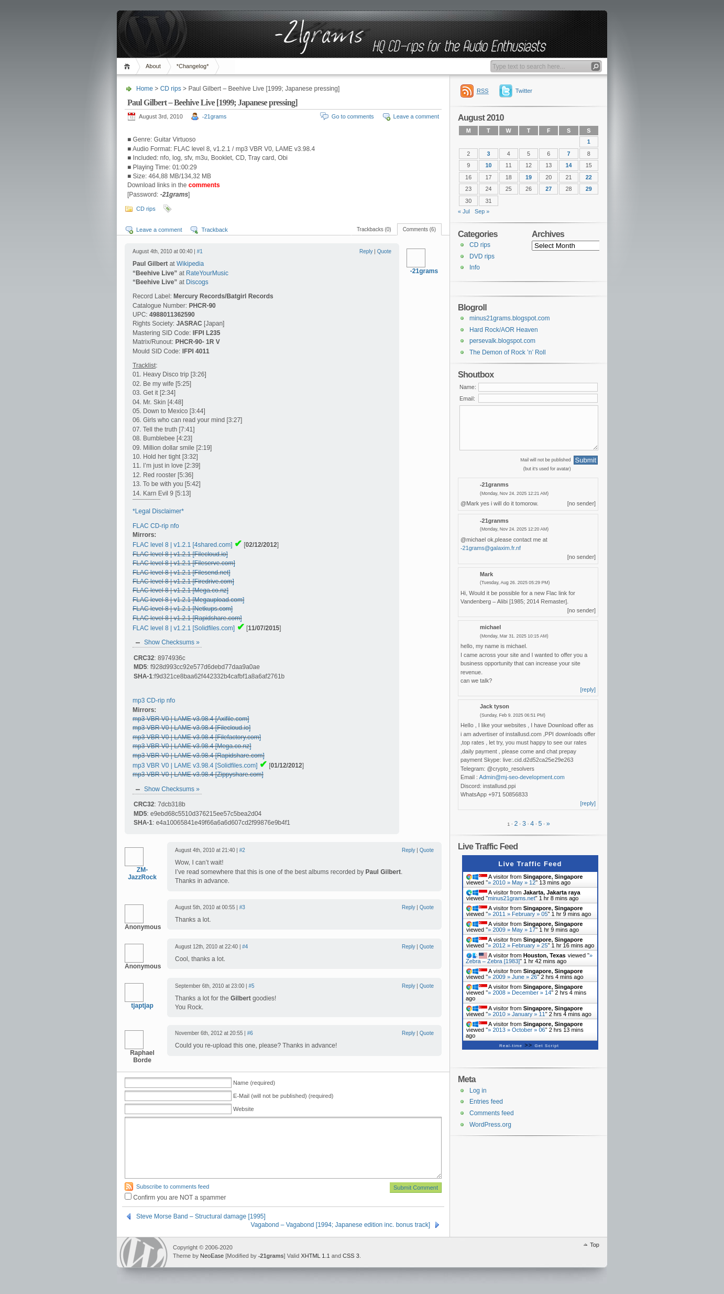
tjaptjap (142, 1005)
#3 (242, 907)
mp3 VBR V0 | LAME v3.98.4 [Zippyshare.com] (198, 774)
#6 (250, 1033)
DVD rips (482, 256)
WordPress (143, 1252)
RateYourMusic (207, 273)
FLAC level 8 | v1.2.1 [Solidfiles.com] (184, 628)
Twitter (523, 91)
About (153, 66)
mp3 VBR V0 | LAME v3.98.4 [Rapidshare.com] (199, 755)
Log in (478, 1090)
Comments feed (491, 1113)
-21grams (214, 116)
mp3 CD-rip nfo (154, 700)
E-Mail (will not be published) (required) (283, 1096)
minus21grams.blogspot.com (509, 318)
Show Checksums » (172, 642)
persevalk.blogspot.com (502, 340)
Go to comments (353, 116)
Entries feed (486, 1101)
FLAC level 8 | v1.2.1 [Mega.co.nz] (180, 590)
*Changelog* (193, 66)
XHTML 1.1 (315, 1256)
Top (594, 1245)
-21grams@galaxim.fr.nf (490, 548)
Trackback (214, 230)
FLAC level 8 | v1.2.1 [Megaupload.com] (188, 599)
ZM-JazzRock (142, 873)
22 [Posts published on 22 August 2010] (589, 177)
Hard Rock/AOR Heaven (503, 329)
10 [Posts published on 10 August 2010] (488, 165)
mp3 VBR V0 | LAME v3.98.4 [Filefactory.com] (197, 737)
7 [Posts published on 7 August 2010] (569, 153)
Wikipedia (190, 263)
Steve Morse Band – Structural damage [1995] (201, 1216)
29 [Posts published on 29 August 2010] (589, 189)
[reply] (588, 689)
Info (474, 267)
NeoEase (212, 1256)
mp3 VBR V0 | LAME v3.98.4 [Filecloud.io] (191, 727)
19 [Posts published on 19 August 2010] (528, 177)
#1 (200, 251)
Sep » (482, 211)
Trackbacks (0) (374, 229)
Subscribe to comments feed (172, 1186)
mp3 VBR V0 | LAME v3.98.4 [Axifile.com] (191, 719)
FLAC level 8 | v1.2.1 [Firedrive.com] (183, 581)
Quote (384, 251)
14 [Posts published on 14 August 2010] (569, 165)
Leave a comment (416, 116)
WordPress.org (490, 1124)
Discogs (197, 282)
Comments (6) (419, 229)
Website (243, 1109)
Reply (366, 251)
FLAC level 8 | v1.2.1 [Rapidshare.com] (187, 618)
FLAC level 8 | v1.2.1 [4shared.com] (183, 544)
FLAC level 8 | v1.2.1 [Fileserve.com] (184, 563)
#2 (242, 850)
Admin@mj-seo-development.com (522, 777)
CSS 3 (351, 1256)
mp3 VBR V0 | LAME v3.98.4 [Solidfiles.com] (195, 765)
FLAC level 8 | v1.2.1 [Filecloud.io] (180, 554)
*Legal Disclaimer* (158, 511)
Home (128, 66)
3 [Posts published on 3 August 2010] (488, 153)
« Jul (464, 211)
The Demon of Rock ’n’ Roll (507, 352)
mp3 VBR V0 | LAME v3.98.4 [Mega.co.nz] (192, 746)
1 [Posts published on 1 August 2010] (588, 141)
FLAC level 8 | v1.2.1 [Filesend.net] (182, 572)
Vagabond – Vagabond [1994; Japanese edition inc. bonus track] (340, 1224)
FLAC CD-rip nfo (156, 526)
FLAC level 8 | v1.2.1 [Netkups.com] (183, 608)
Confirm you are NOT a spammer (175, 1197)
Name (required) (254, 1083)
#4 (245, 947)
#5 (251, 986)
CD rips (170, 88)
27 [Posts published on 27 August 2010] (548, 189)
